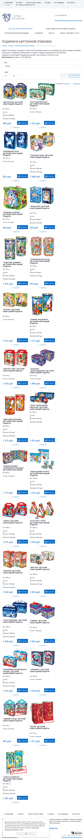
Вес (6, 63)
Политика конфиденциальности (71, 837)
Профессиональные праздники (17, 33)
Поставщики (59, 3)
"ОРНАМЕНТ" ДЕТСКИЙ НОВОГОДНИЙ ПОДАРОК (40, 670)
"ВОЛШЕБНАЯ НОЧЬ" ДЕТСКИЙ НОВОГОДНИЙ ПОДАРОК (12, 153)
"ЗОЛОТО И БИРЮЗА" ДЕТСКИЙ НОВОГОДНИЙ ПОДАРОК (12, 779)
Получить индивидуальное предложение (68, 20)
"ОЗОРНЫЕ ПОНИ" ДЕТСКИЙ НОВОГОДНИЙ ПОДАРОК (41, 156)
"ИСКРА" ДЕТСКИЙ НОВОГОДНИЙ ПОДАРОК (39, 727)
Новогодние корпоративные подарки (60, 29)
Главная (4, 45)
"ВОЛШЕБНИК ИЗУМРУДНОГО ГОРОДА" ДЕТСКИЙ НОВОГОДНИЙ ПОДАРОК (15, 671)
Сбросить (74, 75)
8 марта (51, 33)
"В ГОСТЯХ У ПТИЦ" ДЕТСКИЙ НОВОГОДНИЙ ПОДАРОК (39, 523)
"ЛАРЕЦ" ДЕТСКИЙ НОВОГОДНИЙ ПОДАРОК (13, 522)
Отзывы (47, 3)
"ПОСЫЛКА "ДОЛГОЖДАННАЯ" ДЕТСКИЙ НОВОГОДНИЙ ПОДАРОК (42, 371)
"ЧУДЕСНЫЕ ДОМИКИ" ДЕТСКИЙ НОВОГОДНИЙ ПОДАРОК (12, 264)
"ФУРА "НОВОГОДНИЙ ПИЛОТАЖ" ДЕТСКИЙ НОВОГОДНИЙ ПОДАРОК (39, 407)
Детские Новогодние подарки (20, 29)
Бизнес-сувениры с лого (69, 33)
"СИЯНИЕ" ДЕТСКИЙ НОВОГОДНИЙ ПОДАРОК (39, 622)
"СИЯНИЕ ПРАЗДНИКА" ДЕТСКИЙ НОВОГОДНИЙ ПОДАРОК (39, 321)
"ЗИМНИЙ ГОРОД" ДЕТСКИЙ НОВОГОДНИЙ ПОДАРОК (14, 720)
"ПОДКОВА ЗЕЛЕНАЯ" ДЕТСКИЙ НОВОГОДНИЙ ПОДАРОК (12, 214)
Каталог (19, 3)
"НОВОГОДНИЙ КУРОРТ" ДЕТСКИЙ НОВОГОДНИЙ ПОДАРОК (40, 473)
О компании (8, 3)
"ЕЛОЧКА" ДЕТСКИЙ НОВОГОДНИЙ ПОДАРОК (13, 310)
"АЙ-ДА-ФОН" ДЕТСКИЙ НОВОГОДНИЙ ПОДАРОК (39, 207)
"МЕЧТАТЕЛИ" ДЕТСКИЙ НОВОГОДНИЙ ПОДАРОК (13, 103)
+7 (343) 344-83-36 (61, 15)
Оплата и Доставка (33, 3)
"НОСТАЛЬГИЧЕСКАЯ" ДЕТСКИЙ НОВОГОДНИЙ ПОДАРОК (39, 104)
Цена (6, 72)
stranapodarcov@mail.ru (9, 837)
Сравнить (16, 127)
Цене (68, 83)
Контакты (71, 3)
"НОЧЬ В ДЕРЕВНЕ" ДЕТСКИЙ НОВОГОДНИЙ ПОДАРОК (15, 621)
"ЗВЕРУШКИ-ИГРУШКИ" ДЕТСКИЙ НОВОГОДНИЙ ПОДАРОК (12, 421)
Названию (76, 83)
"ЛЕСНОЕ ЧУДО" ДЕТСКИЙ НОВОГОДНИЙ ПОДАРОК (13, 370)
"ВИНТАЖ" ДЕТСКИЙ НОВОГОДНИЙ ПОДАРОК (40, 568)
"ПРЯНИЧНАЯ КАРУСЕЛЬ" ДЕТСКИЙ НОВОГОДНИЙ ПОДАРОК (40, 261)
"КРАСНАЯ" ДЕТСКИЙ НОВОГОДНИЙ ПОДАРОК (13, 572)
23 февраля (39, 33)
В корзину (23, 123)
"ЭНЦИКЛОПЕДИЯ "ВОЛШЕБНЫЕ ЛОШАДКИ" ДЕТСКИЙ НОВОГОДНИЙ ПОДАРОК (13, 468)
